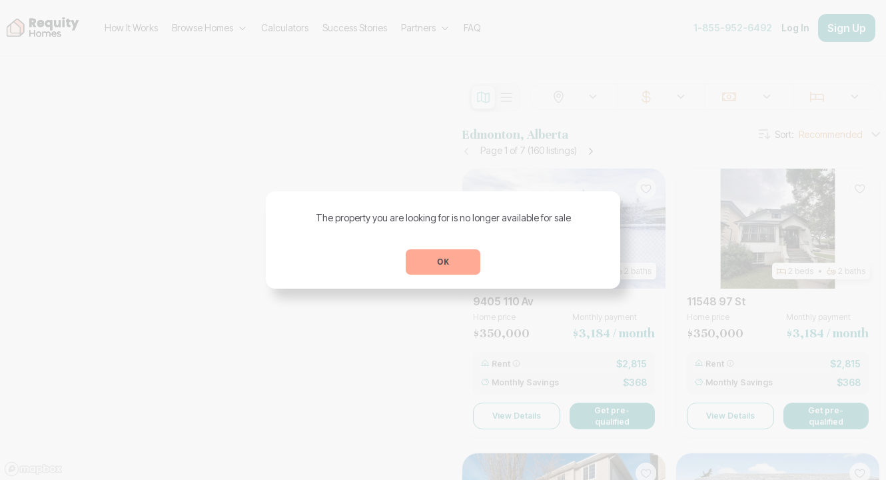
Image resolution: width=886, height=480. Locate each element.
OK (443, 261)
